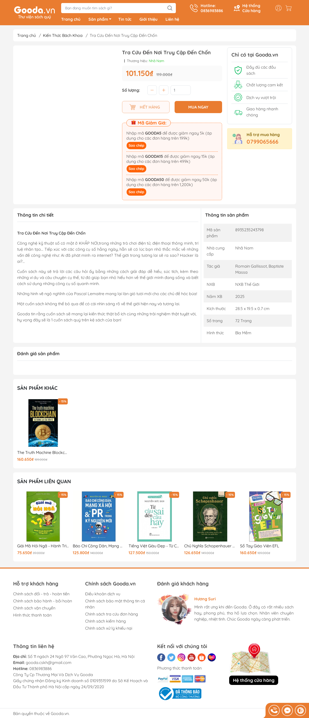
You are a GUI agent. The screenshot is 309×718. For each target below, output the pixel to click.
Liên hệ (172, 20)
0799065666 (262, 142)
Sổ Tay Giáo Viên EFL (259, 547)
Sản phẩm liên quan (44, 482)
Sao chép (136, 146)
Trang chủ (70, 20)
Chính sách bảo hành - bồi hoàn (42, 601)
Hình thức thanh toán (32, 616)
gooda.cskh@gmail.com (49, 663)
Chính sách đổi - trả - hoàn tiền (41, 594)
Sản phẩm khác (37, 389)
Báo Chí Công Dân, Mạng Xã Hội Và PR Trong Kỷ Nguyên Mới (99, 547)
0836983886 (40, 669)
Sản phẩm (101, 21)
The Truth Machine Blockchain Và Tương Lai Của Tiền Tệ (43, 453)
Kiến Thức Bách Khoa (63, 36)
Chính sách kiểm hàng (105, 622)
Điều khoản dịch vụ (102, 594)
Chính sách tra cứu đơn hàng (111, 615)
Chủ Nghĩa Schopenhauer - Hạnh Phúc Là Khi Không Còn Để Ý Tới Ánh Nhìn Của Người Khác (210, 547)
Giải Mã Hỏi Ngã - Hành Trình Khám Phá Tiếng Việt (43, 547)
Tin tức (124, 20)
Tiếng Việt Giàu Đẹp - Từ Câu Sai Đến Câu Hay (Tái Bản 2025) (155, 547)
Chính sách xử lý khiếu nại (108, 629)
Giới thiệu (148, 20)
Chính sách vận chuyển (34, 608)
